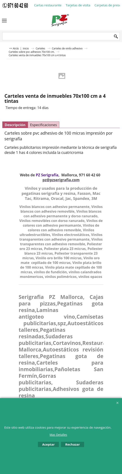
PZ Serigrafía (47, 175)
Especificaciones (43, 124)
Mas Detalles (58, 435)
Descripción (15, 124)
